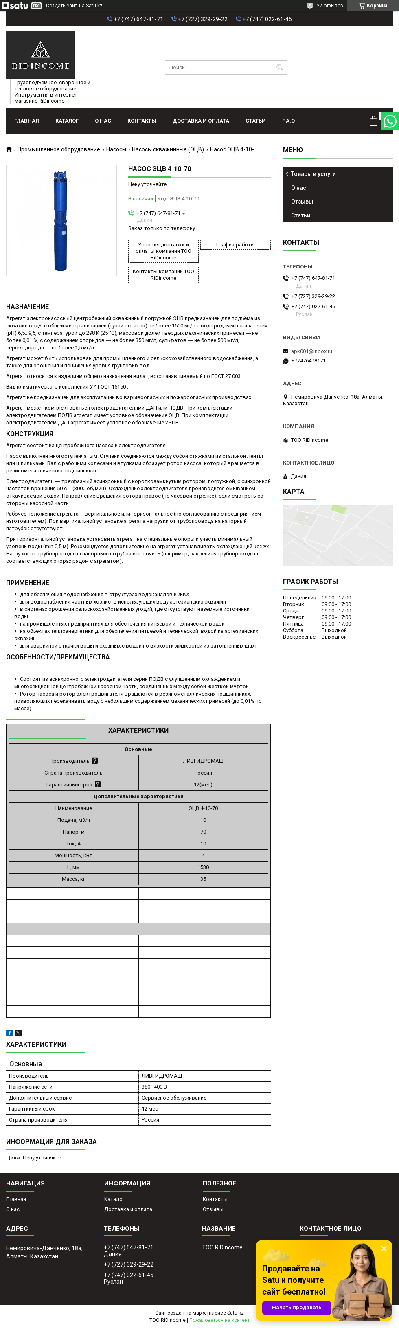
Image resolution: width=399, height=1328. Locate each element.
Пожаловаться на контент (219, 1320)
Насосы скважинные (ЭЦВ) (168, 149)
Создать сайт (61, 6)
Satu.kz (235, 1313)
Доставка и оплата (201, 121)
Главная (26, 121)
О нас (103, 121)
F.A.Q (288, 121)
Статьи (256, 121)
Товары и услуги (313, 174)
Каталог (67, 121)
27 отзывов (330, 6)
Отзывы (302, 201)
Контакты (141, 121)
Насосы (116, 149)
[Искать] (280, 67)
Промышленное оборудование (59, 149)
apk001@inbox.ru (311, 351)
